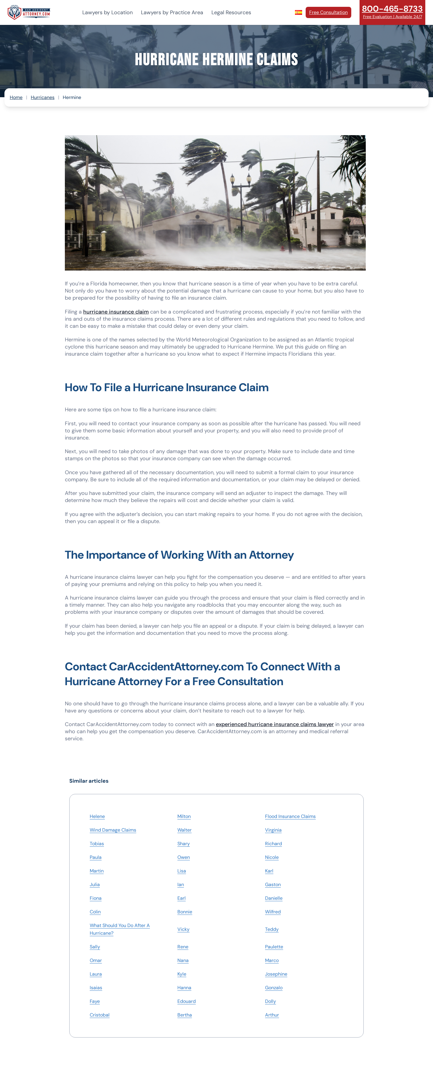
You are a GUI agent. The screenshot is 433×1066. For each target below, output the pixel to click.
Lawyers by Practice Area (172, 12)
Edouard (186, 1001)
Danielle (274, 898)
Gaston (273, 884)
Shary (183, 843)
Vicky (183, 929)
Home (16, 97)
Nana (183, 960)
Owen (183, 857)
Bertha (184, 1015)
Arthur (272, 1015)
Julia (95, 884)
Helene (97, 816)
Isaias (96, 988)
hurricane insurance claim (116, 311)
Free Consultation (328, 12)
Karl (269, 871)
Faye (95, 1001)
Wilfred (273, 912)
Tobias (97, 843)
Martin (97, 871)
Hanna (184, 988)
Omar (96, 960)
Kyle (181, 974)
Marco (272, 960)
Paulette (274, 947)
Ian (180, 884)
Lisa (181, 871)
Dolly (270, 1001)
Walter (184, 830)
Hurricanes (42, 97)
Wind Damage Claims (113, 830)
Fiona (96, 898)
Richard (273, 843)
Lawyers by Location (107, 12)
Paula (96, 857)
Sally (95, 947)
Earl (181, 898)
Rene (182, 947)
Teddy (272, 929)
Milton (184, 816)
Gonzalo (274, 988)
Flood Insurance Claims (290, 816)
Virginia (273, 830)
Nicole (272, 857)
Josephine (276, 974)
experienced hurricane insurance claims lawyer (275, 724)
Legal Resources (231, 12)
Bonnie (184, 912)
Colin (95, 912)
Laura (96, 974)
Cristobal (100, 1015)
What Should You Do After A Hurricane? (120, 929)
